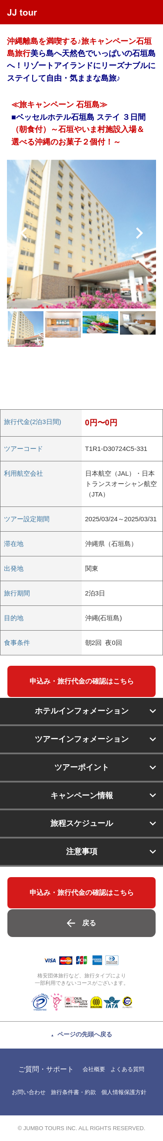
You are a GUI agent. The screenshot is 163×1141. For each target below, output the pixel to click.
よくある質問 (127, 1069)
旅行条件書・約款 (73, 1092)
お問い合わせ (29, 1092)
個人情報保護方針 (123, 1092)
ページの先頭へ (84, 1034)
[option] (81, 234)
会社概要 (94, 1069)
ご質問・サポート (46, 1069)
